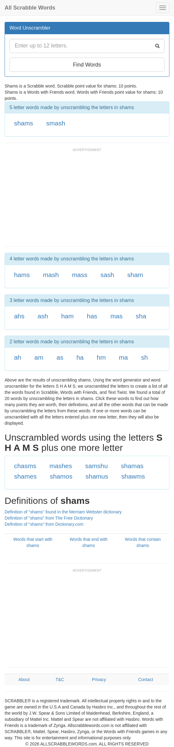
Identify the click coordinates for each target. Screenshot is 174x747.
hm (101, 357)
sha (141, 316)
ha (80, 357)
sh (144, 357)
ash (43, 316)
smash (55, 123)
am (38, 357)
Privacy (99, 679)
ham (67, 316)
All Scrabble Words (30, 8)
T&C (59, 679)
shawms (133, 476)
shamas (132, 465)
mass (79, 274)
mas (116, 316)
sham (135, 274)
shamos (61, 476)
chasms (25, 465)
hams (22, 274)
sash (107, 274)
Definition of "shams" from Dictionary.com (44, 524)
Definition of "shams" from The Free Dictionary (49, 518)
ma (123, 357)
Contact (145, 679)
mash (51, 274)
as (60, 357)
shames (25, 476)
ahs (19, 316)
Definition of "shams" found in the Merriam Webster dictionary (63, 511)
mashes (60, 465)
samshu (96, 465)
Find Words (87, 65)
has (92, 316)
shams (23, 123)
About (24, 679)
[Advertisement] (76, 200)
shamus (96, 476)
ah (17, 357)
